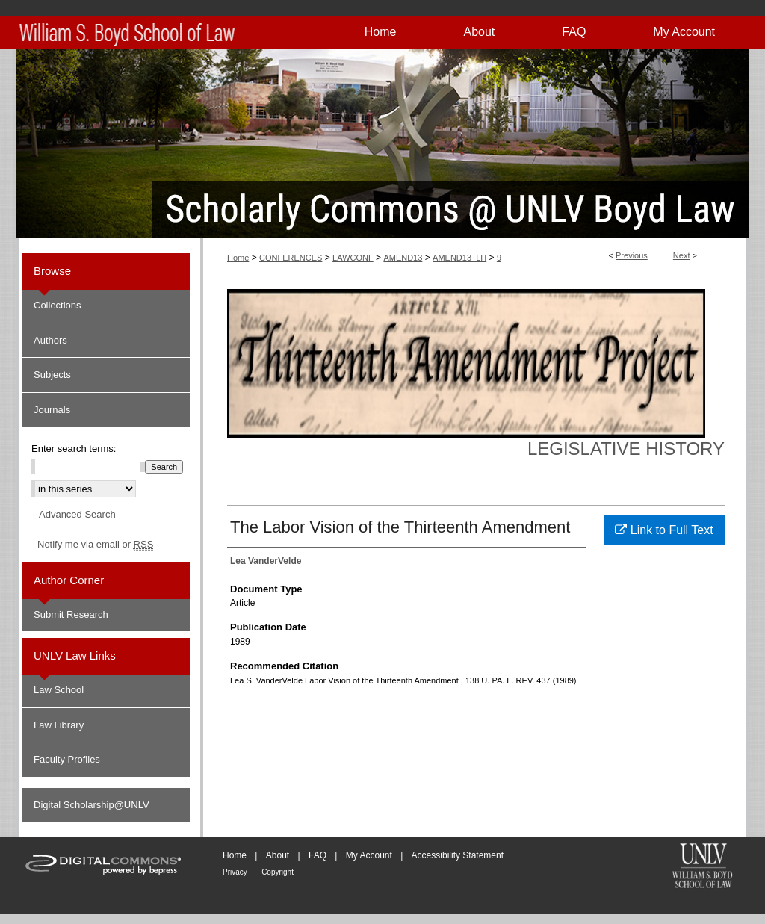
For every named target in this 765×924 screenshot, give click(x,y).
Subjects (52, 374)
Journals (52, 409)
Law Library (59, 725)
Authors (50, 340)
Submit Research (71, 614)
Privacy (235, 872)
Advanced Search (77, 514)
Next (681, 255)
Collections (57, 305)
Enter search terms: (73, 448)
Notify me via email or (95, 545)
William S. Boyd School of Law (702, 867)
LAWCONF (353, 257)
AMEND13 (402, 257)
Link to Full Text (664, 530)
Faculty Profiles (67, 759)
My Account (369, 855)
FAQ (317, 855)
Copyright (277, 872)
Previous (632, 255)
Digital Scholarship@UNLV (91, 804)
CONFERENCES (290, 257)
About (277, 855)
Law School (59, 689)
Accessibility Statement (458, 855)
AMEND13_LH (459, 257)
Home (238, 257)
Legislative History (626, 448)
